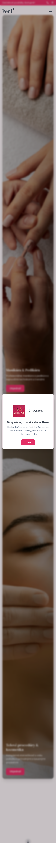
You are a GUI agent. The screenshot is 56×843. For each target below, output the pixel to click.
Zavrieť (28, 442)
